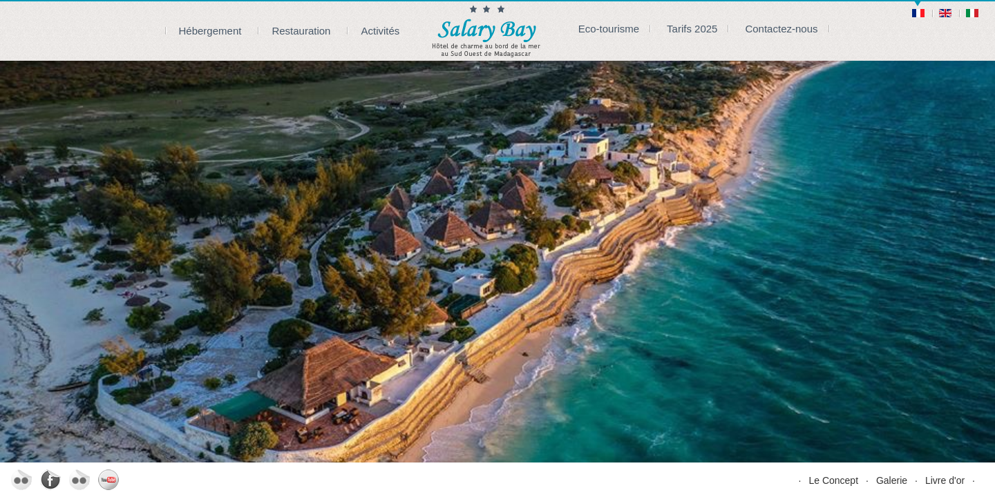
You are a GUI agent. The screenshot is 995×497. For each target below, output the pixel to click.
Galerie (891, 480)
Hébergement (210, 31)
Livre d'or (945, 480)
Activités (380, 31)
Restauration (301, 31)
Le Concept (833, 480)
